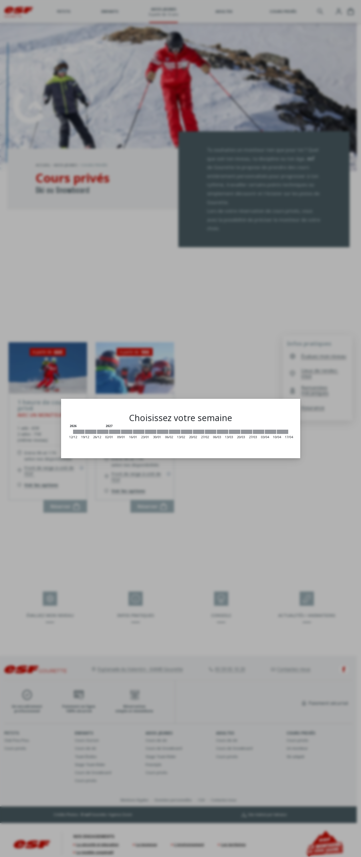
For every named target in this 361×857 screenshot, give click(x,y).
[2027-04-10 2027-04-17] (282, 432)
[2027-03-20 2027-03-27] (246, 432)
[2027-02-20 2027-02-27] (198, 432)
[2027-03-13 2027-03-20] (234, 432)
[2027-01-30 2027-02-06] (162, 432)
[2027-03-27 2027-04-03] (258, 432)
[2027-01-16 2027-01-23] (138, 432)
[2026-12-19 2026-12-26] (90, 432)
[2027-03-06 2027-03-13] (222, 432)
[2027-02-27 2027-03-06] (210, 432)
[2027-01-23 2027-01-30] (150, 432)
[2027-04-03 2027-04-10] (270, 432)
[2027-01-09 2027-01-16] (126, 432)
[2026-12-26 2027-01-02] (102, 432)
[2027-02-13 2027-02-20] (186, 432)
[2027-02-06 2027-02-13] (174, 432)
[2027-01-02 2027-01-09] (114, 432)
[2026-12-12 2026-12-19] (78, 432)
